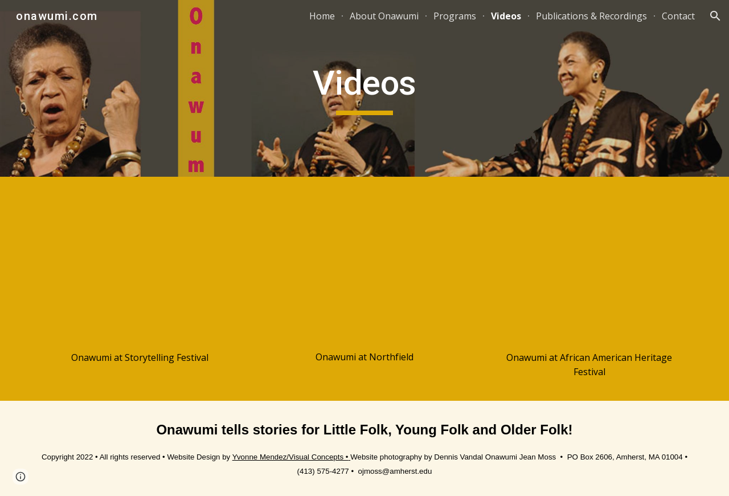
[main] (364, 88)
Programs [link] (454, 16)
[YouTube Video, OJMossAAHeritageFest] (589, 266)
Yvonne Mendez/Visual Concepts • (290, 457)
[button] (715, 16)
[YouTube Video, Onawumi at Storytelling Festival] (140, 266)
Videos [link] (506, 16)
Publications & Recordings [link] (591, 16)
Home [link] (322, 16)
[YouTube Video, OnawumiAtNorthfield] (364, 266)
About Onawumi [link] (384, 16)
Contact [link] (678, 16)
